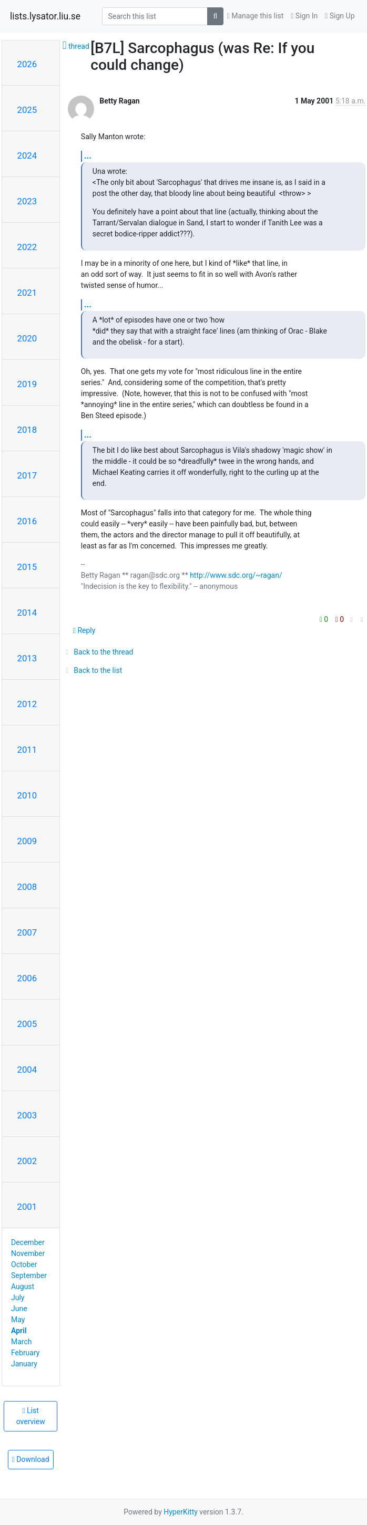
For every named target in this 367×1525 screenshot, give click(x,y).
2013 (27, 658)
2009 (27, 841)
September (29, 1275)
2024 (27, 155)
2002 (27, 1161)
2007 (27, 932)
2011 (27, 749)
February (25, 1352)
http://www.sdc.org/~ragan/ (236, 575)
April (19, 1330)
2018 (27, 429)
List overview (30, 1416)
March (21, 1341)
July (17, 1297)
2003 (27, 1115)
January (24, 1364)
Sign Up (339, 16)
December (28, 1242)
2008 (27, 886)
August (22, 1286)
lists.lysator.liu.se (45, 16)
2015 (27, 567)
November (28, 1253)
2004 (27, 1069)
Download (30, 1459)
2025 (27, 110)
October (24, 1264)
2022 (27, 247)
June (19, 1308)
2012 (27, 704)
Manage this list (255, 16)
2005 (27, 1024)
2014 (27, 612)
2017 (27, 475)
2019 (27, 384)
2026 (27, 64)
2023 (27, 201)
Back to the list (92, 670)
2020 (27, 338)
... (87, 156)
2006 (27, 978)
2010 (27, 795)
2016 (27, 521)
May (18, 1319)
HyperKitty (181, 1512)
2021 (27, 292)
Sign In (304, 16)
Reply (84, 630)
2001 (27, 1206)
